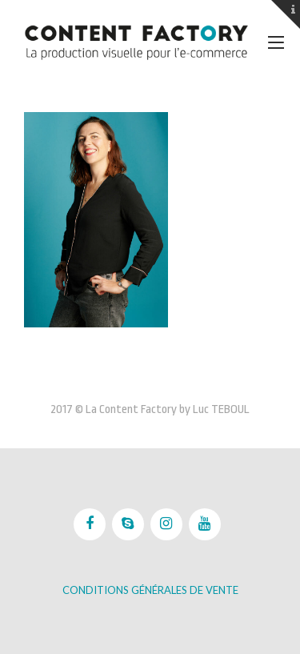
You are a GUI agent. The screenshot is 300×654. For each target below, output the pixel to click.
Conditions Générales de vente (150, 590)
